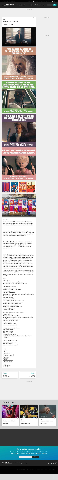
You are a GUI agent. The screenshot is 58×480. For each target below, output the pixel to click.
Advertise (41, 469)
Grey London (10, 24)
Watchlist (42, 4)
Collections (36, 4)
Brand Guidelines (52, 469)
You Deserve (32, 376)
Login (30, 1)
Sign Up (35, 456)
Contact (31, 469)
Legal (46, 469)
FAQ (27, 469)
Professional (25, 4)
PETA (4, 19)
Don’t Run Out (6, 376)
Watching (48, 1)
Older (33, 373)
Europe (6, 357)
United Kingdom (8, 355)
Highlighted (19, 4)
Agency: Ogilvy (5, 423)
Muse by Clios (12, 1)
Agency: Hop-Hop (43, 423)
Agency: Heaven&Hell (25, 423)
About (36, 469)
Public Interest (8, 361)
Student (31, 4)
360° (6, 359)
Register (35, 1)
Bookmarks (42, 1)
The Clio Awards (5, 1)
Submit (54, 1)
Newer (5, 373)
